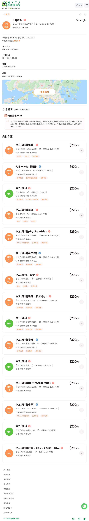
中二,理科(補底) (25, 209)
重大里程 (7, 484)
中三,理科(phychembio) (31, 231)
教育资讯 (7, 474)
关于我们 (7, 470)
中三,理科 (21, 361)
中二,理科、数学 (25, 274)
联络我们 (7, 489)
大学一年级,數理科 (27, 166)
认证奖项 (7, 479)
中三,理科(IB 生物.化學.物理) (33, 383)
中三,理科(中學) (25, 404)
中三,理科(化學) (25, 145)
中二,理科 (21, 188)
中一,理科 (21, 318)
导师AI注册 (7, 512)
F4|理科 (17, 20)
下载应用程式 (8, 493)
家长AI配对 (7, 508)
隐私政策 (7, 503)
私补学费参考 (8, 498)
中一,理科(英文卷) (26, 253)
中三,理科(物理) (25, 339)
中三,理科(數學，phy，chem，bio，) (38, 447)
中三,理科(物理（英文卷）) (32, 296)
